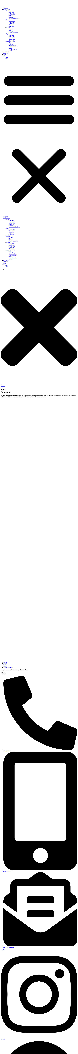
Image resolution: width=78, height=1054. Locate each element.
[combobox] (7, 270)
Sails (10, 30)
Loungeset (11, 12)
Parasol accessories (13, 32)
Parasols (11, 28)
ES (7, 57)
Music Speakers (12, 45)
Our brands (6, 51)
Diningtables (12, 21)
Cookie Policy (6, 1044)
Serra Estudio (12, 1052)
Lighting (8, 33)
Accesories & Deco (10, 41)
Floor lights (11, 36)
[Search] (1, 384)
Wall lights (11, 35)
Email (2, 594)
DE (7, 58)
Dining (7, 19)
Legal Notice (6, 1042)
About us (5, 53)
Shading (8, 27)
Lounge (8, 10)
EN (4, 55)
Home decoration (13, 49)
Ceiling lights (12, 39)
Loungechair (12, 13)
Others (10, 50)
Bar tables (11, 23)
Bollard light (12, 37)
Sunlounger (11, 17)
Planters (11, 44)
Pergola (11, 31)
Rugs (10, 42)
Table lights (11, 40)
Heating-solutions (13, 46)
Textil (10, 48)
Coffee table (12, 14)
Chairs (10, 24)
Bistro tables (12, 22)
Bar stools (11, 26)
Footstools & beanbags (14, 18)
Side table (11, 15)
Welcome (5, 8)
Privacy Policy (6, 1043)
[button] (39, 137)
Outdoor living (6, 9)
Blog (4, 54)
